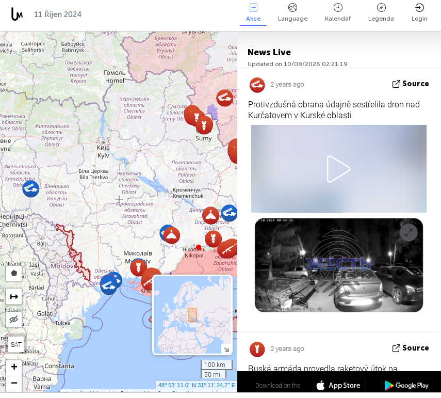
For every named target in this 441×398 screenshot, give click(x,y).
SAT (16, 344)
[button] (198, 247)
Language (292, 12)
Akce (253, 12)
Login (420, 12)
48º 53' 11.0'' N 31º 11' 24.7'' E (196, 385)
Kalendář (338, 12)
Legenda (381, 12)
